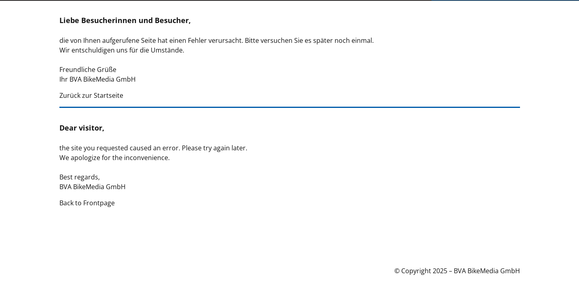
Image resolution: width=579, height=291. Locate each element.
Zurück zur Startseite (91, 95)
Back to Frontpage (87, 202)
